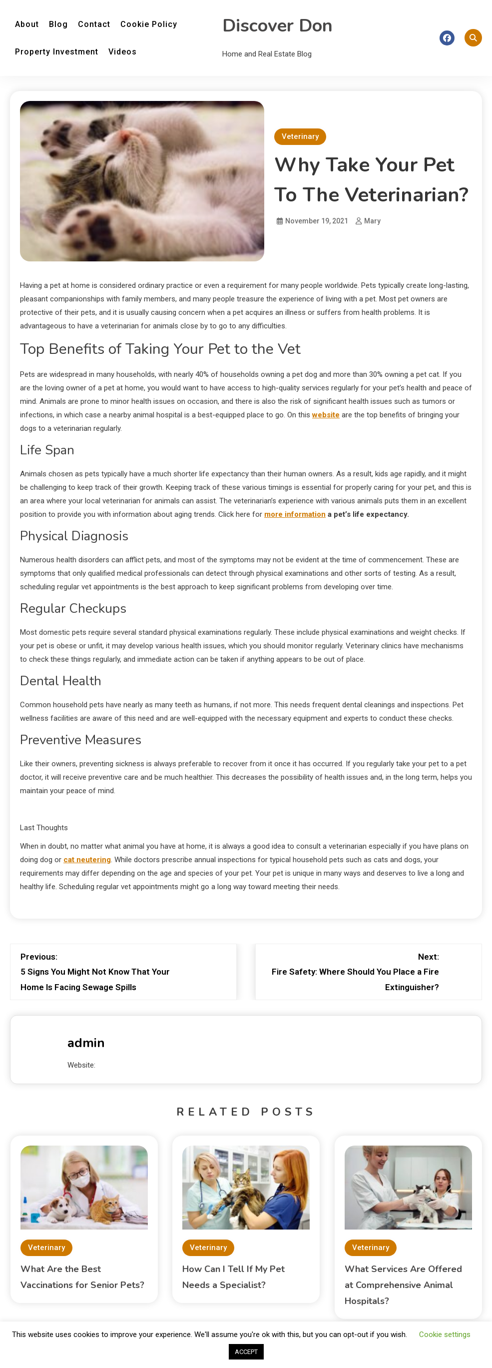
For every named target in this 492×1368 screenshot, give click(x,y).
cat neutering (87, 859)
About (27, 24)
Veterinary (300, 136)
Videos (122, 51)
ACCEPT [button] (246, 1352)
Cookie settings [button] (445, 1334)
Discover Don (277, 25)
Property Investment (56, 51)
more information (295, 514)
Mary (372, 221)
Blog (58, 24)
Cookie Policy (148, 24)
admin (86, 1043)
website (326, 414)
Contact (94, 24)
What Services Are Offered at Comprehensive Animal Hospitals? (403, 1285)
